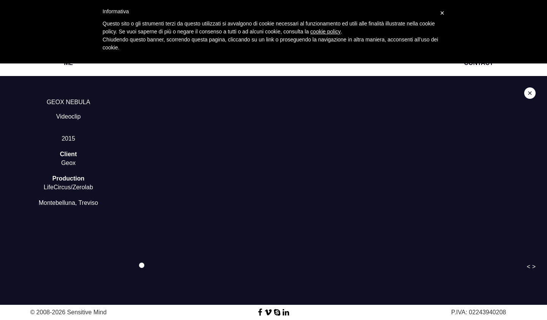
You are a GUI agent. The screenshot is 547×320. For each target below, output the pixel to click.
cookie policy (325, 32)
